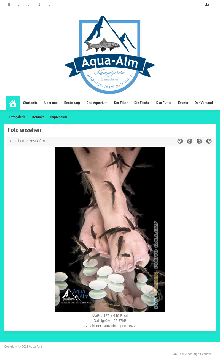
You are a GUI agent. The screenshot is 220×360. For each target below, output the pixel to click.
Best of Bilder (40, 141)
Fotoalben (16, 141)
